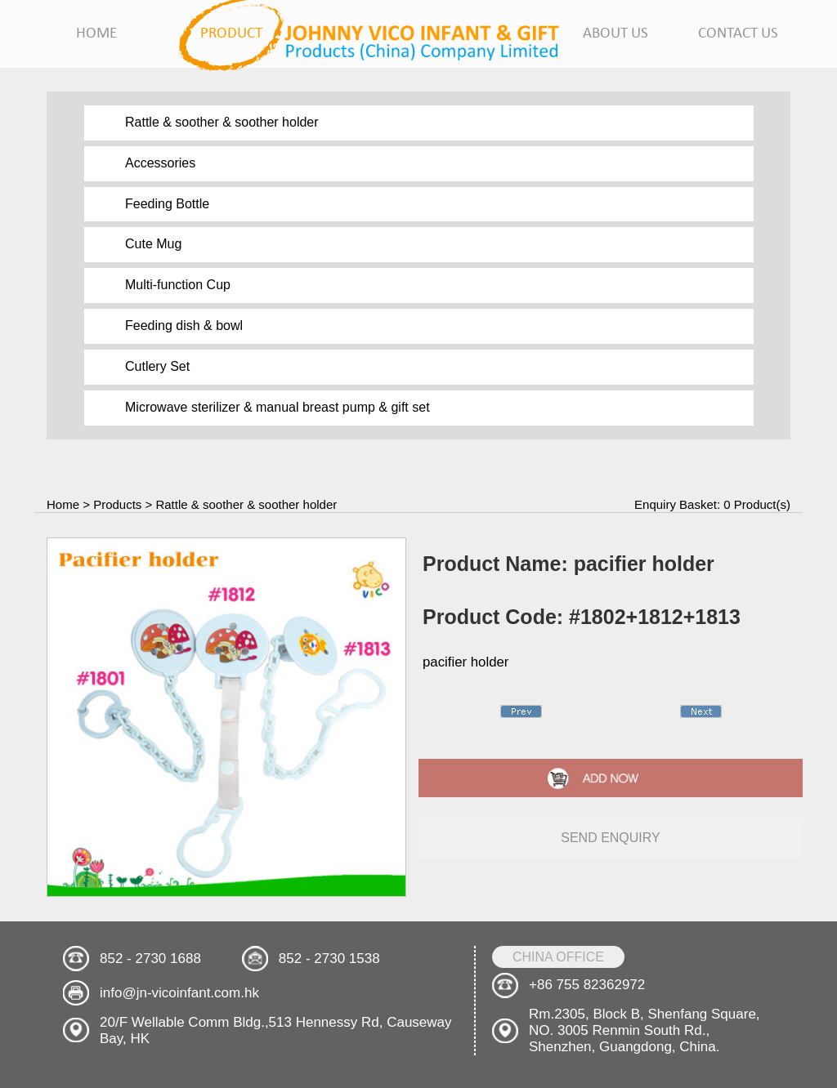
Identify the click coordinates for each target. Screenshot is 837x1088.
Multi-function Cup (178, 285)
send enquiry (610, 838)
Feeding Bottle (167, 204)
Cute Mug (153, 244)
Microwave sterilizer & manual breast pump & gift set (277, 407)
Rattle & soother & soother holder (222, 122)
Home (63, 504)
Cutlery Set (157, 366)
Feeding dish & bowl (184, 325)
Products (117, 504)
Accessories (160, 163)
